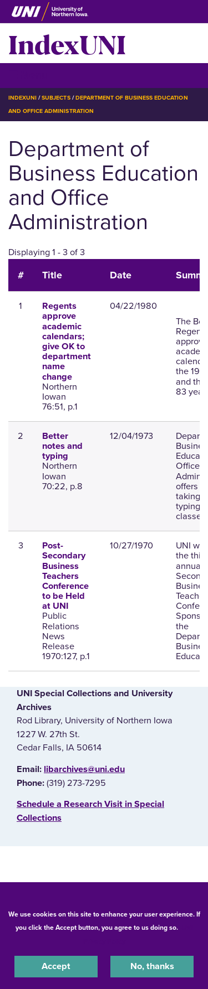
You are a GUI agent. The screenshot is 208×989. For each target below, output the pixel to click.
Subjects (56, 97)
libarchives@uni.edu (84, 769)
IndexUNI (67, 43)
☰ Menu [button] (28, 75)
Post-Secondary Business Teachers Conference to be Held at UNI (65, 576)
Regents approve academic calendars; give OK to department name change (66, 341)
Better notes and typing (62, 446)
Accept (56, 966)
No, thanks (152, 966)
